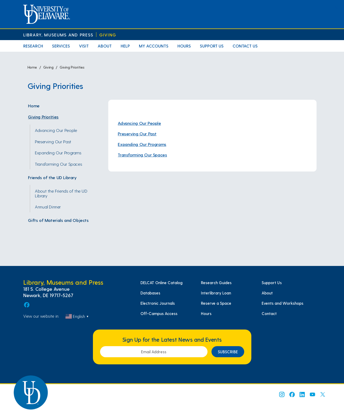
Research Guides (216, 282)
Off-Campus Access (158, 313)
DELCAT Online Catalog (161, 282)
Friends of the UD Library (52, 177)
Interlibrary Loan (216, 292)
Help (125, 45)
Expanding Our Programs (58, 152)
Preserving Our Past (53, 141)
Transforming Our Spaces (58, 163)
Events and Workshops (282, 303)
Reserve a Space (216, 303)
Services (61, 45)
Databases (150, 292)
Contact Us (245, 45)
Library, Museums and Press (58, 34)
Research (33, 45)
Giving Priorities (43, 116)
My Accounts (153, 45)
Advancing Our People (56, 130)
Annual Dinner (48, 206)
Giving (107, 34)
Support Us (212, 45)
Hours (184, 45)
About (105, 45)
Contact (269, 313)
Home (33, 105)
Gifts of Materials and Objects (58, 220)
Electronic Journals (157, 303)
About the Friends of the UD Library (61, 193)
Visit (84, 45)
